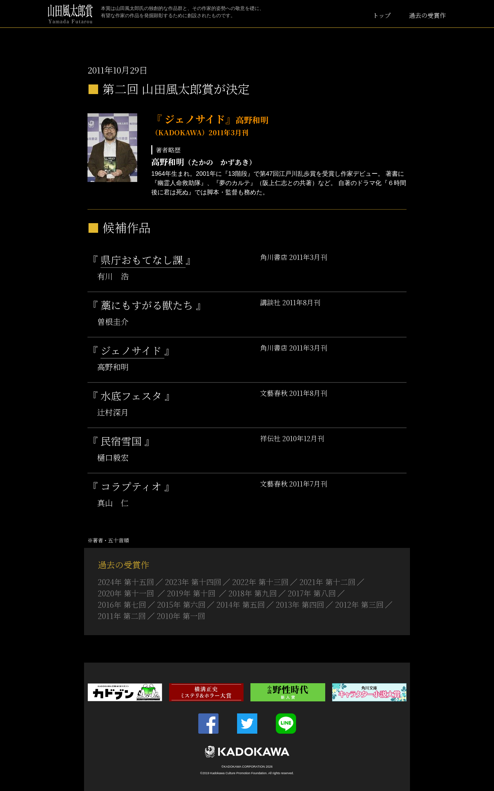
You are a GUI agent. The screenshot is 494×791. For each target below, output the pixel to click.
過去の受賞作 (427, 15)
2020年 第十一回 (127, 593)
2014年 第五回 (240, 604)
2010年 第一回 (181, 615)
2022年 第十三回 (260, 581)
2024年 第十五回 (126, 581)
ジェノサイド (132, 350)
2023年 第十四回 (193, 581)
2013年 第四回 (300, 604)
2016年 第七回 (122, 604)
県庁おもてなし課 (143, 259)
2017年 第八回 (312, 593)
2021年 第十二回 (327, 581)
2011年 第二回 (122, 615)
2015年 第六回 (181, 604)
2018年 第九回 (252, 593)
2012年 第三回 (359, 604)
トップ (382, 15)
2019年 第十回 (192, 593)
